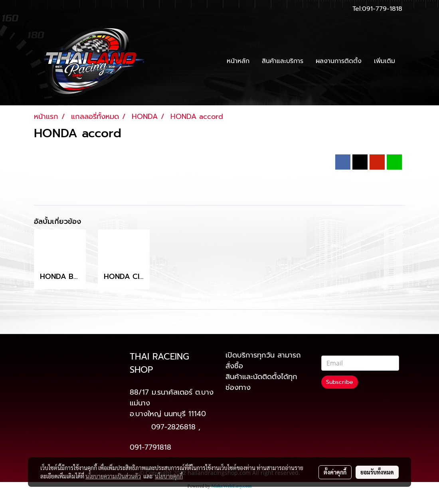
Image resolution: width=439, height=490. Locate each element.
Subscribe (339, 382)
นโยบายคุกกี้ (169, 476)
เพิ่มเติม (384, 61)
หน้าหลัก (238, 61)
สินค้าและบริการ (282, 61)
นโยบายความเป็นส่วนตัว (113, 476)
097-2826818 (173, 427)
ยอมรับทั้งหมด (377, 472)
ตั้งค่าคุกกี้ (335, 472)
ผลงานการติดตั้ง (339, 61)
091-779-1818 (382, 9)
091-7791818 (150, 447)
